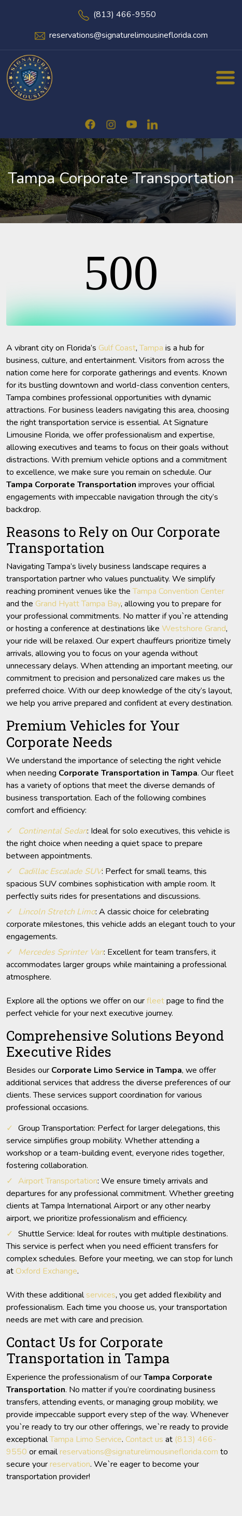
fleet (155, 1001)
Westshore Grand (194, 628)
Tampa (151, 348)
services (101, 1295)
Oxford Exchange (46, 1271)
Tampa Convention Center (178, 591)
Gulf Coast (117, 348)
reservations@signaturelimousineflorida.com (128, 35)
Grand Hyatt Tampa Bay (78, 603)
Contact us (144, 1439)
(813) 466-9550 (124, 14)
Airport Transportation (57, 1181)
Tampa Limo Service (86, 1439)
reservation (70, 1464)
